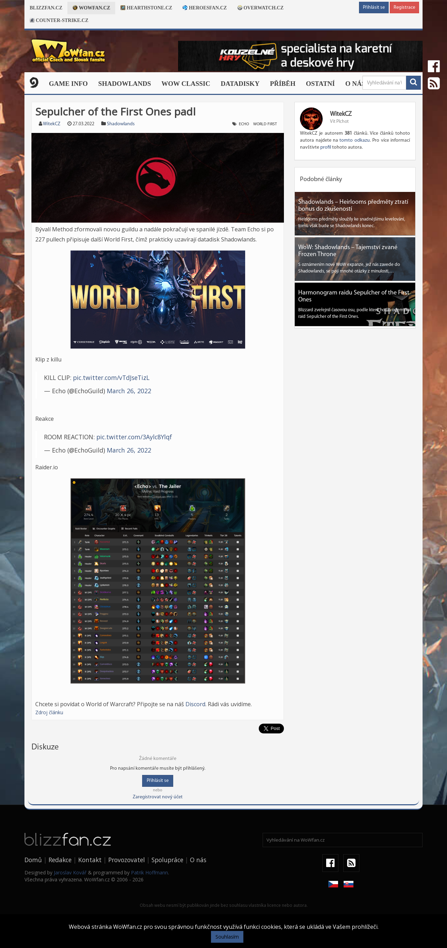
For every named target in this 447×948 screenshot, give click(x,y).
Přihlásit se (374, 7)
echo (244, 124)
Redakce (60, 860)
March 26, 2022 (129, 391)
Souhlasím (227, 936)
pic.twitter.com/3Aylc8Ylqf (134, 437)
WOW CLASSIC (185, 83)
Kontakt (90, 860)
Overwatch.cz (260, 7)
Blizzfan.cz (46, 7)
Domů (33, 860)
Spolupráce (167, 860)
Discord (195, 704)
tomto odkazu (354, 140)
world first (265, 124)
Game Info (68, 83)
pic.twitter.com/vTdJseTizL (111, 377)
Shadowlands (124, 83)
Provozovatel (126, 860)
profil (325, 147)
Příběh (282, 83)
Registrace (404, 7)
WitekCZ (51, 124)
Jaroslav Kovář (70, 872)
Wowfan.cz (91, 7)
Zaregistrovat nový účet (158, 797)
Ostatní (320, 83)
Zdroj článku (49, 712)
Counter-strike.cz (59, 20)
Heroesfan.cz (205, 7)
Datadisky (240, 83)
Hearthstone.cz (146, 7)
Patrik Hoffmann (149, 872)
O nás (355, 83)
